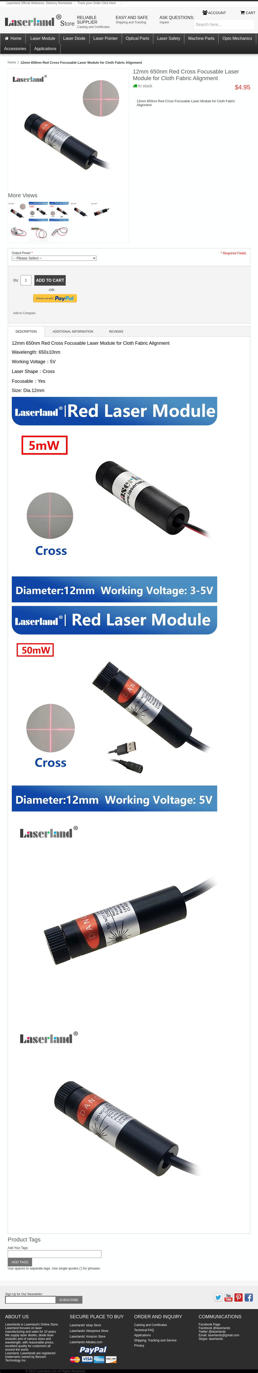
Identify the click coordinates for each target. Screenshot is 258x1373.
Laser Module (42, 38)
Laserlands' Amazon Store (88, 1336)
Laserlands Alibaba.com (86, 1342)
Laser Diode (74, 38)
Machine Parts (201, 38)
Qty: (16, 280)
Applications (45, 48)
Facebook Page (209, 1324)
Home (13, 38)
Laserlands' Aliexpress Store (89, 1331)
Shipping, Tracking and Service (155, 1340)
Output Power (21, 253)
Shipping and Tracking (131, 22)
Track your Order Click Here (97, 3)
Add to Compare (24, 313)
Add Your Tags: (18, 1248)
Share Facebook (46, 314)
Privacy (139, 1345)
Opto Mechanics (237, 38)
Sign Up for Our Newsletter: (24, 1294)
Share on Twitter (56, 314)
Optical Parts (137, 38)
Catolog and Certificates (93, 27)
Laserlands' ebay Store (85, 1325)
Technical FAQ (144, 1330)
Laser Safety (168, 38)
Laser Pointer (105, 38)
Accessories (15, 48)
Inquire (164, 22)
